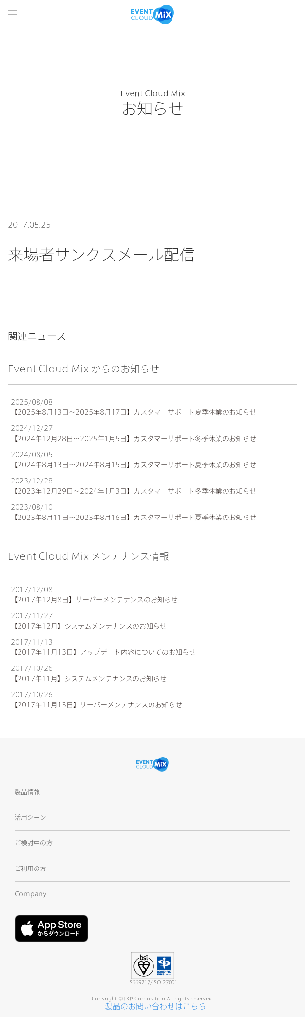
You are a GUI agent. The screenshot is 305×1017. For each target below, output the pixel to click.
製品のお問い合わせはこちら (155, 1006)
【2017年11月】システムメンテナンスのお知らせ (89, 678)
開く (12, 12)
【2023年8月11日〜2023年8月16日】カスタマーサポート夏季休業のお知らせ (133, 517)
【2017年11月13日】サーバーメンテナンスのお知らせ (96, 705)
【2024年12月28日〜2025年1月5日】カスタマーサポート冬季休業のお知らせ (133, 438)
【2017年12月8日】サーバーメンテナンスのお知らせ (94, 599)
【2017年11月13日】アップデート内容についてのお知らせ (103, 652)
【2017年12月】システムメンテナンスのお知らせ (89, 626)
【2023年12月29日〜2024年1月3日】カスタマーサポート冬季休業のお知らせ (133, 491)
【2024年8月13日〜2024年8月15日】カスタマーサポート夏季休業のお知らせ (133, 465)
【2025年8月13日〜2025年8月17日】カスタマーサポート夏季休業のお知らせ (133, 412)
